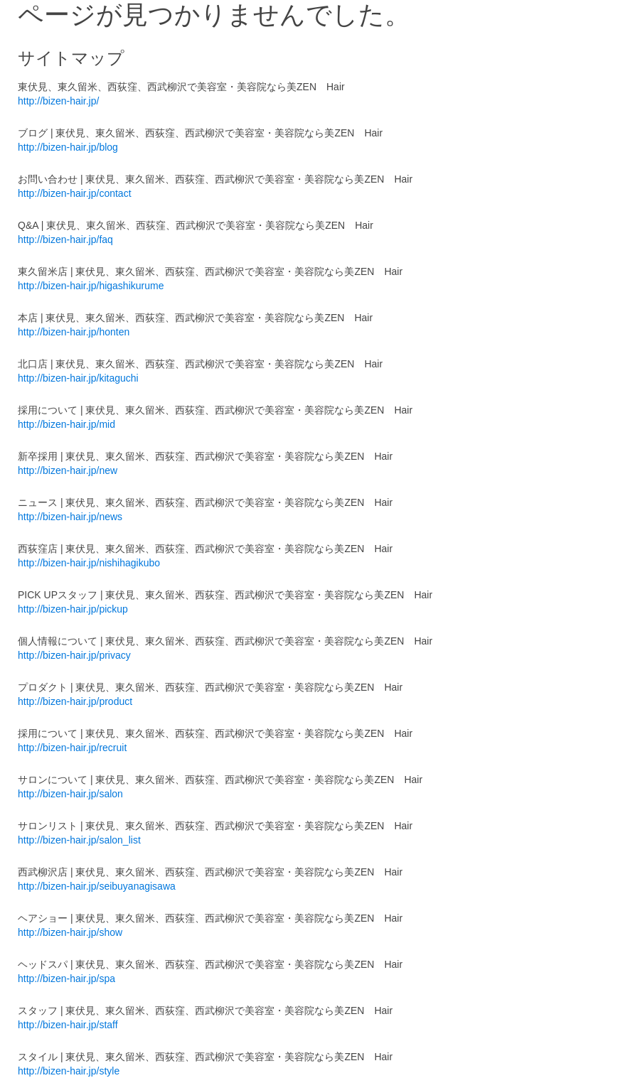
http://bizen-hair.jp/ (58, 101)
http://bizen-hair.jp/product (75, 701)
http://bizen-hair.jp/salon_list (79, 840)
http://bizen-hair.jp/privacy (74, 655)
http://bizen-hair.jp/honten (73, 332)
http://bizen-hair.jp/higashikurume (91, 285)
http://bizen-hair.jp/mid (66, 424)
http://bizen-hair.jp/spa (66, 978)
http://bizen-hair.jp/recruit (72, 747)
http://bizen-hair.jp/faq (65, 239)
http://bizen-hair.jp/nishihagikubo (89, 562)
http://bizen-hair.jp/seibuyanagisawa (97, 886)
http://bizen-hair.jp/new (67, 470)
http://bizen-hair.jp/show (70, 932)
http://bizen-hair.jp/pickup (73, 609)
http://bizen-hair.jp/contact (75, 193)
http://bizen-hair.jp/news (70, 516)
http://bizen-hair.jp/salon (70, 793)
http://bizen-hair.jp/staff (68, 1024)
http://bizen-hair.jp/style (68, 1071)
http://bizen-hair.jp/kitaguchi (78, 378)
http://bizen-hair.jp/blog (68, 147)
